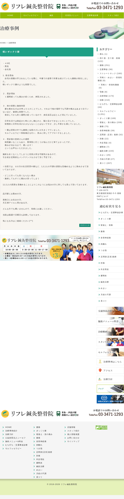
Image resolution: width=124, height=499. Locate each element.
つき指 (104, 250)
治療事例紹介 (11, 431)
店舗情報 (71, 427)
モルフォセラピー (108, 111)
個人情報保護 (73, 434)
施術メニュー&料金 (14, 441)
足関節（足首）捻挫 (109, 135)
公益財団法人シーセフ (15, 438)
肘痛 (102, 139)
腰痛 (102, 65)
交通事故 (104, 69)
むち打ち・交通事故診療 (111, 104)
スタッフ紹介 (73, 431)
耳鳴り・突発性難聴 (110, 85)
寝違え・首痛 (107, 225)
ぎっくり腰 (105, 118)
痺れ (102, 54)
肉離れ (104, 244)
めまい (103, 155)
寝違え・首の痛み (108, 122)
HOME (3, 43)
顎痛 (102, 92)
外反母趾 (104, 143)
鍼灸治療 (104, 151)
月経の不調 (105, 159)
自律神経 (104, 96)
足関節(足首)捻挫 (109, 257)
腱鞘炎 (103, 147)
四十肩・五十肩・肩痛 (110, 58)
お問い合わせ (73, 438)
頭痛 (102, 100)
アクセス (108, 370)
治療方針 (108, 379)
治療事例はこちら (112, 362)
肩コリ (103, 163)
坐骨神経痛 (105, 130)
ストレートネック (108, 73)
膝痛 (102, 126)
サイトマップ (73, 441)
